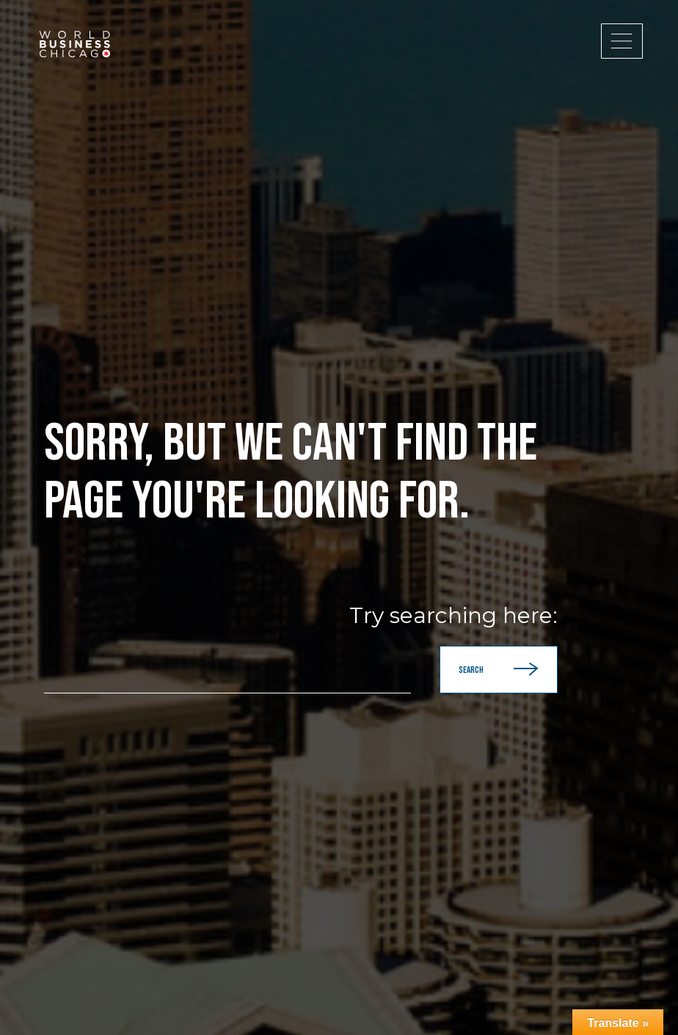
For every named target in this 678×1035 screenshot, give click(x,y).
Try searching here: (453, 615)
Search (499, 670)
